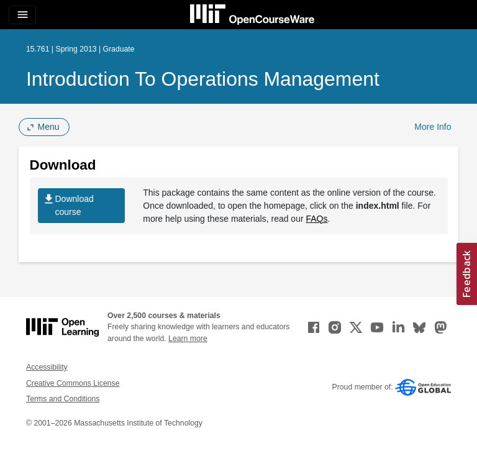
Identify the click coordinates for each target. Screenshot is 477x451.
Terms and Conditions (62, 398)
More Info (432, 127)
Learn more (187, 338)
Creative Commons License (72, 383)
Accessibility (47, 367)
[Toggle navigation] (22, 15)
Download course (68, 206)
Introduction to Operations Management (202, 79)
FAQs (317, 219)
